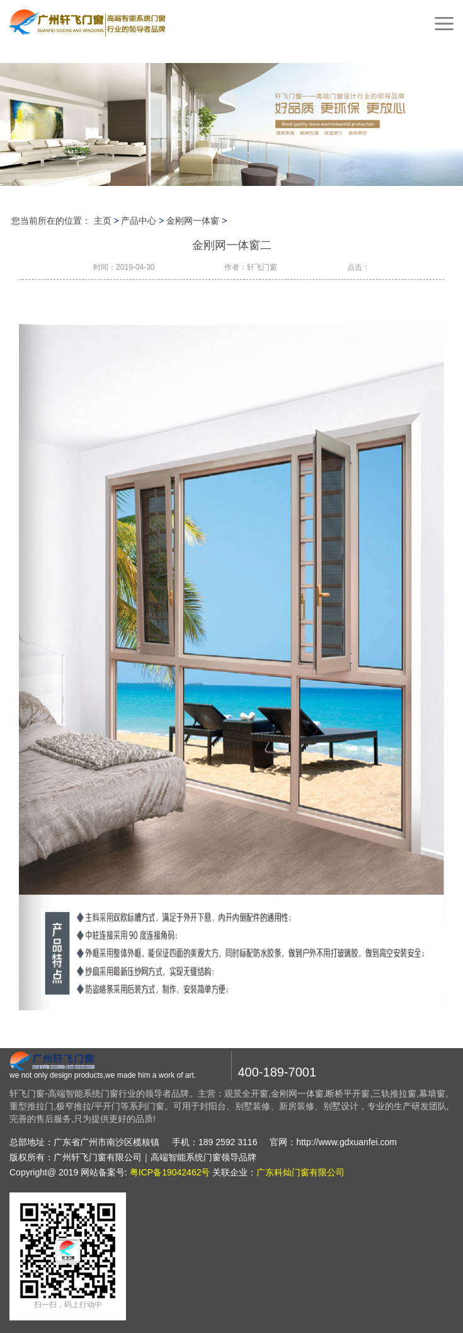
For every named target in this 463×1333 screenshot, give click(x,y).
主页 (102, 221)
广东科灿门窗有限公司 (300, 1172)
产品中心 (138, 221)
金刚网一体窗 (192, 221)
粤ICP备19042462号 (170, 1172)
